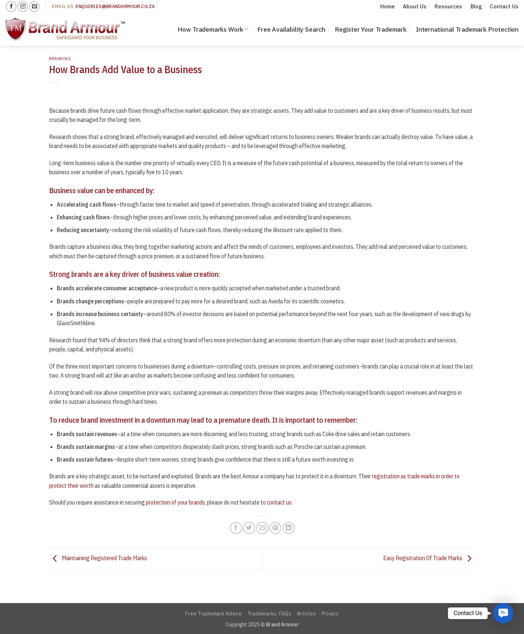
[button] (503, 613)
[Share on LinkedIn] (289, 528)
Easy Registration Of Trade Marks (429, 558)
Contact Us (504, 6)
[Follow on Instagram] (22, 6)
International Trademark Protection (467, 29)
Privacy (330, 613)
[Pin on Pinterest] (275, 528)
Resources (448, 6)
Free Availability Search (291, 29)
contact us (279, 502)
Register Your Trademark (370, 29)
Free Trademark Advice (213, 613)
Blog (476, 6)
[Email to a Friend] (262, 528)
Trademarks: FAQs (269, 613)
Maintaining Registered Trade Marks (98, 558)
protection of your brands (175, 502)
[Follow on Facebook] (11, 6)
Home (387, 6)
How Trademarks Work (213, 29)
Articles (306, 613)
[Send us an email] (34, 6)
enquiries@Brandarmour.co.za (115, 6)
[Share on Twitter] (249, 528)
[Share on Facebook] (236, 528)
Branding (60, 58)
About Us (414, 6)
